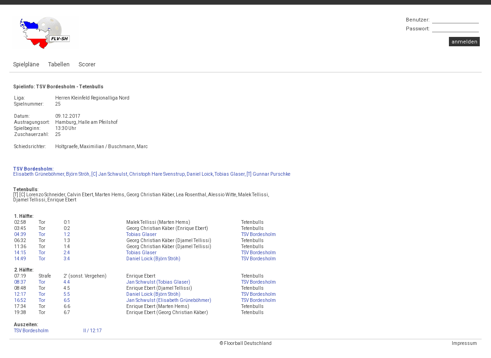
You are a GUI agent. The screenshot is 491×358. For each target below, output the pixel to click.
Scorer (87, 64)
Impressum (464, 343)
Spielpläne (26, 64)
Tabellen (59, 64)
